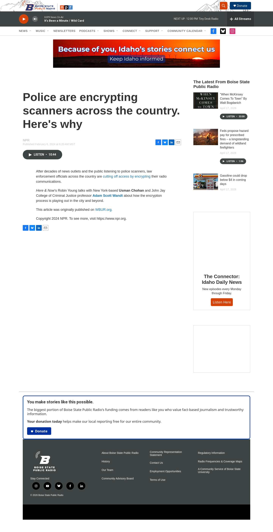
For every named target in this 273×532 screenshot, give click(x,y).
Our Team (107, 478)
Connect (130, 39)
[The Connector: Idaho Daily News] (222, 249)
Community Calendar (185, 39)
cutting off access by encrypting (127, 185)
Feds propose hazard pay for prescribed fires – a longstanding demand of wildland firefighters (234, 148)
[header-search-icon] (225, 10)
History (106, 470)
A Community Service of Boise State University (219, 479)
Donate (244, 10)
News (23, 39)
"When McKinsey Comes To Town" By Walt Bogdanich (233, 107)
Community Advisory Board (118, 487)
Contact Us (156, 471)
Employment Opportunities (165, 479)
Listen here (222, 310)
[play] (24, 27)
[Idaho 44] (222, 357)
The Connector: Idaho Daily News (222, 288)
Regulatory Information (211, 461)
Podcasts (87, 39)
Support (152, 39)
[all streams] (240, 27)
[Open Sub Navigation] (30, 39)
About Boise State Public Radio (120, 461)
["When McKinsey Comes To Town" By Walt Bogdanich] (205, 109)
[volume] (35, 27)
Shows (109, 39)
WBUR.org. (103, 218)
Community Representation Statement (166, 462)
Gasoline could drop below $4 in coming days (233, 188)
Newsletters (64, 39)
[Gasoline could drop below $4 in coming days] (205, 190)
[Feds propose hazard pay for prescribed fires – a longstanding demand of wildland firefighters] (205, 145)
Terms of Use (157, 488)
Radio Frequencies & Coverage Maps (220, 470)
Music (40, 39)
